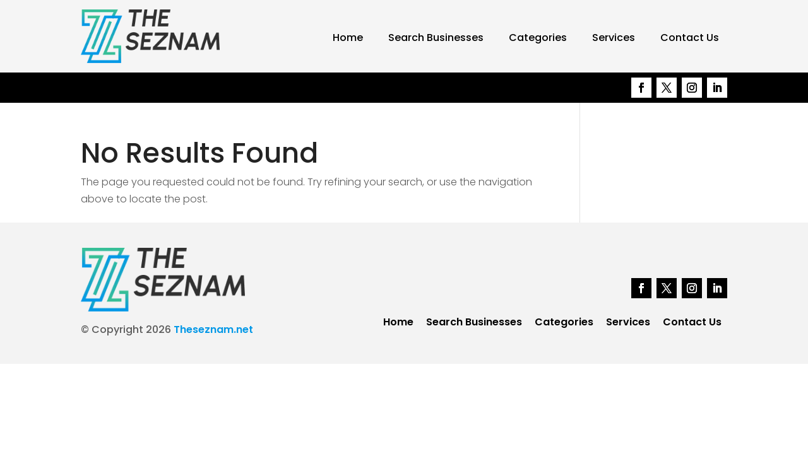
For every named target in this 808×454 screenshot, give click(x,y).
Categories (538, 37)
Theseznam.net (213, 329)
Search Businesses (436, 37)
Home (348, 37)
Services (613, 37)
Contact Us (689, 37)
